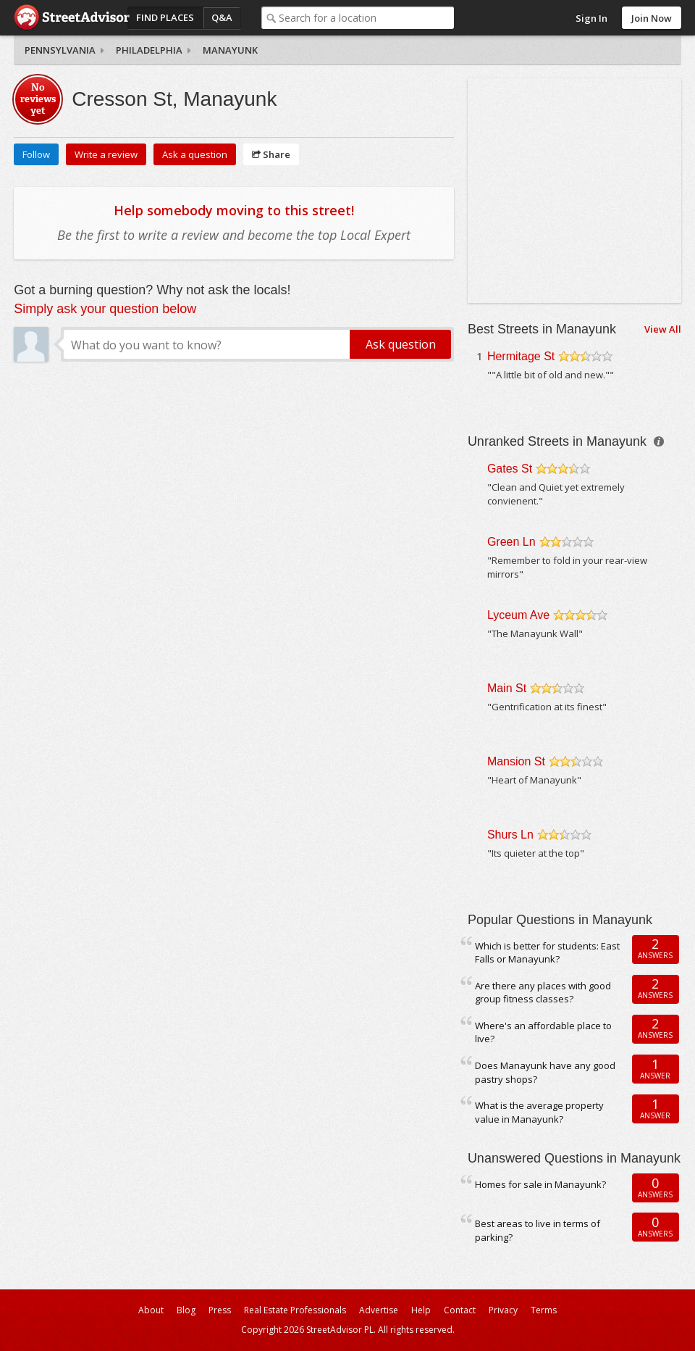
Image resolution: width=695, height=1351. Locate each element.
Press (219, 1310)
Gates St (509, 468)
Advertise (378, 1310)
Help (421, 1310)
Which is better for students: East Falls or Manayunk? (547, 952)
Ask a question (194, 154)
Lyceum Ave (518, 615)
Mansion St (516, 761)
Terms (544, 1310)
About (151, 1310)
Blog (186, 1310)
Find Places (165, 17)
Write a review (106, 154)
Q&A (221, 17)
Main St (506, 688)
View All (662, 329)
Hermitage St (521, 356)
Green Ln (511, 542)
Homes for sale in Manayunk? (540, 1184)
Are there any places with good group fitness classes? (543, 992)
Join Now (651, 18)
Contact (460, 1310)
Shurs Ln (510, 834)
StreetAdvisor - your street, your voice (72, 17)
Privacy (503, 1310)
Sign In (591, 18)
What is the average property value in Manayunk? (539, 1112)
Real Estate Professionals (295, 1310)
